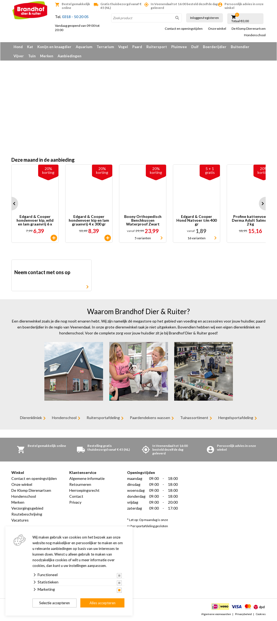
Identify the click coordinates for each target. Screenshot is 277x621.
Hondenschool (255, 35)
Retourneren (80, 484)
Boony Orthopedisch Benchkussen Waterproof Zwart (142, 220)
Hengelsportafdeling (235, 417)
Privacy (75, 502)
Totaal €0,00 (240, 21)
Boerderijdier (214, 47)
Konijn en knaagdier (54, 47)
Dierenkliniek (31, 417)
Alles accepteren (103, 603)
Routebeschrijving (26, 514)
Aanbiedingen (69, 56)
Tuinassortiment (194, 417)
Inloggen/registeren (204, 18)
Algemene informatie (87, 478)
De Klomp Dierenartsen (249, 28)
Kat (30, 47)
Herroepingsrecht (84, 490)
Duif (195, 47)
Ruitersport (156, 47)
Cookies (261, 614)
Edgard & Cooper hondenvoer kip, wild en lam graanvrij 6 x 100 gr (35, 220)
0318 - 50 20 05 (75, 16)
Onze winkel (217, 28)
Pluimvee (179, 47)
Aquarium (84, 47)
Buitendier (240, 47)
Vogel (123, 47)
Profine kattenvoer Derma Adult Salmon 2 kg (250, 220)
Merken (46, 56)
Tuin (32, 56)
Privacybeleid (243, 614)
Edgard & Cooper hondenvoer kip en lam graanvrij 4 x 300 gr (89, 220)
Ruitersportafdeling (103, 417)
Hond (18, 47)
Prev (11, 203)
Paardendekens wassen (150, 417)
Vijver (19, 56)
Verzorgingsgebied (27, 508)
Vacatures (20, 520)
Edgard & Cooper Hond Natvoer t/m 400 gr (196, 220)
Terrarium (105, 47)
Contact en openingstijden (184, 28)
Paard (137, 47)
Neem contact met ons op (42, 272)
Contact (76, 496)
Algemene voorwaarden (216, 614)
